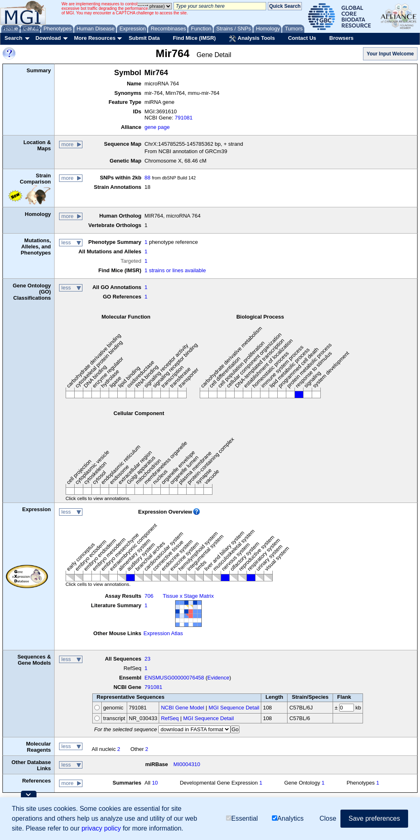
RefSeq (169, 718)
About (9, 27)
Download (48, 38)
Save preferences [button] (374, 818)
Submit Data (144, 38)
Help (23, 27)
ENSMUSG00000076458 (174, 678)
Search (13, 38)
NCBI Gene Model (182, 708)
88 (147, 177)
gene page (156, 127)
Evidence (218, 678)
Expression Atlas (163, 633)
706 (148, 596)
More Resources (94, 38)
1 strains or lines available (175, 270)
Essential (242, 818)
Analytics (288, 818)
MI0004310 (186, 764)
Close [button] (328, 818)
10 (155, 783)
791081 (183, 118)
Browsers (341, 38)
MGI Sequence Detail (234, 708)
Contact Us (302, 38)
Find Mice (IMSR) (194, 38)
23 (147, 659)
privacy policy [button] (101, 828)
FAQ (36, 27)
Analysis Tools (252, 38)
